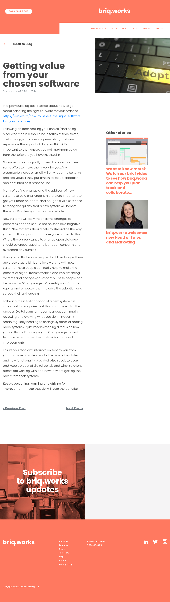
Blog (136, 28)
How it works (98, 28)
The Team (64, 553)
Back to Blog (17, 44)
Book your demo (19, 11)
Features (63, 545)
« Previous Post (14, 408)
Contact (160, 28)
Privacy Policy (65, 564)
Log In (146, 28)
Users (114, 28)
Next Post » (74, 408)
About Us (63, 541)
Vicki (33, 91)
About (125, 28)
